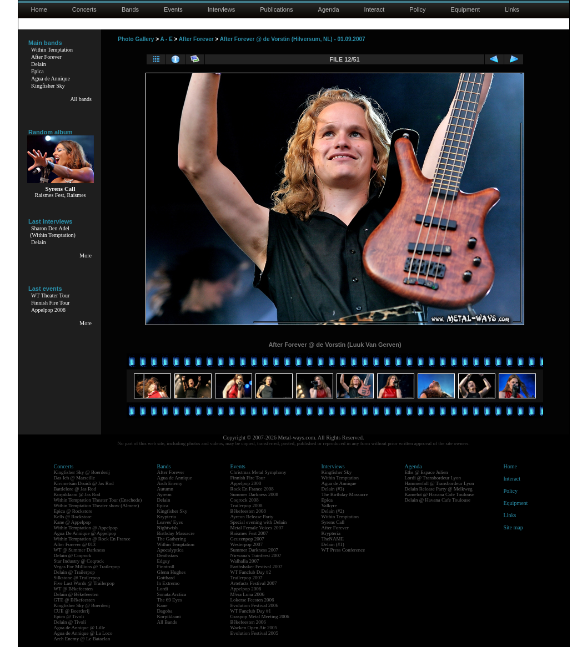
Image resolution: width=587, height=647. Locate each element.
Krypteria (166, 516)
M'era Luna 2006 (247, 594)
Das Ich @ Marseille (75, 478)
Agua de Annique (50, 78)
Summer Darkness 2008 (254, 494)
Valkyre (329, 505)
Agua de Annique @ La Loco (83, 633)
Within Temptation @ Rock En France (92, 539)
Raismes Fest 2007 (249, 533)
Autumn (165, 489)
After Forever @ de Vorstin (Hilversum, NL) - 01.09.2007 (292, 39)
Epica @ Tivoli (69, 616)
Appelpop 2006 (246, 589)
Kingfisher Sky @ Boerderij (82, 472)
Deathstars (167, 555)
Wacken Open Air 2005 (254, 627)
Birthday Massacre (176, 533)
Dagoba (165, 611)
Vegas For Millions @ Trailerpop (87, 566)
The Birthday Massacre (345, 494)
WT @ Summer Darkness (80, 550)
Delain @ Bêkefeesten (76, 594)
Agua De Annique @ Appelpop (85, 533)
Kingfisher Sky (48, 86)
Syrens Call (333, 522)
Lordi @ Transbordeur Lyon (433, 478)
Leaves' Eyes (170, 522)
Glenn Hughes (171, 572)
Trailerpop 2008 (246, 505)
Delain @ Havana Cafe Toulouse (437, 500)
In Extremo (168, 583)
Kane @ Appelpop (72, 522)
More (85, 255)
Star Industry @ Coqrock (79, 561)
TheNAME (333, 539)
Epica (37, 71)
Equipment (465, 9)
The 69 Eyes (169, 600)
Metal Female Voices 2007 (257, 527)
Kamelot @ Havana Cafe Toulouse (439, 494)
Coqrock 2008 (244, 500)
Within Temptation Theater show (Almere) (96, 505)
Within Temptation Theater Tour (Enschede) (98, 500)
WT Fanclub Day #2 (251, 572)
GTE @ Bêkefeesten (74, 600)
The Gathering (171, 539)
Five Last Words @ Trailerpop (84, 583)
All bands (81, 99)
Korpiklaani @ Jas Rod (77, 494)
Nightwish (167, 527)
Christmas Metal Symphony (258, 472)
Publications (276, 9)
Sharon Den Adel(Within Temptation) (53, 231)
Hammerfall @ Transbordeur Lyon (439, 483)
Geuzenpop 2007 (247, 539)
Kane (162, 605)
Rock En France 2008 (252, 489)
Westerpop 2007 (246, 544)
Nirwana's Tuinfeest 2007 (256, 555)
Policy (417, 9)
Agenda (328, 9)
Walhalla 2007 (244, 561)
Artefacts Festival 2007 (253, 583)
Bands (130, 9)
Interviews (221, 9)
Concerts (84, 9)
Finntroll (166, 566)
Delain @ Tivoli (70, 622)
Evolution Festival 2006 (254, 605)
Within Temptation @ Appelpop (86, 527)
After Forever (46, 57)
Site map (513, 527)
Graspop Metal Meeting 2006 (259, 616)
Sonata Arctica (172, 594)
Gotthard (166, 577)
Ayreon (164, 494)
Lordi (162, 589)
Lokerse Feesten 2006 (252, 600)
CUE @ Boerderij (72, 611)
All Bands (167, 622)
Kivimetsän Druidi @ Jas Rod (84, 483)
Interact (374, 9)
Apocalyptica (170, 550)
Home (39, 9)
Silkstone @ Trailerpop (77, 577)
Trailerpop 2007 (246, 577)
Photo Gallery (136, 39)
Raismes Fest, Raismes (60, 195)
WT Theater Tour (50, 295)
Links (512, 9)
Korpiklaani (169, 616)
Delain (38, 64)
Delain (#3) (333, 489)
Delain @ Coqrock (73, 555)
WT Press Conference (343, 550)
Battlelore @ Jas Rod (75, 489)
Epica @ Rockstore (73, 511)
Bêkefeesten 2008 (248, 511)
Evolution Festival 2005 (254, 633)
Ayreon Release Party (252, 516)
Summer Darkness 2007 (254, 550)
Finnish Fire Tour (50, 303)
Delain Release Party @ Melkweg (439, 489)
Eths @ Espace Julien (426, 472)
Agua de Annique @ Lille (80, 627)
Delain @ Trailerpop (74, 572)
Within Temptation (52, 50)
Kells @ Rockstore (73, 516)
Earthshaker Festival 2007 (256, 566)
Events (173, 9)
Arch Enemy (170, 483)
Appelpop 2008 (48, 310)
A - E (166, 39)
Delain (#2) (333, 511)
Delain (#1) (333, 544)
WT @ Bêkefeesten (73, 589)
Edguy (163, 561)
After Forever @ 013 (75, 544)
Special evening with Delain (258, 522)
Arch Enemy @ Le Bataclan (82, 638)
